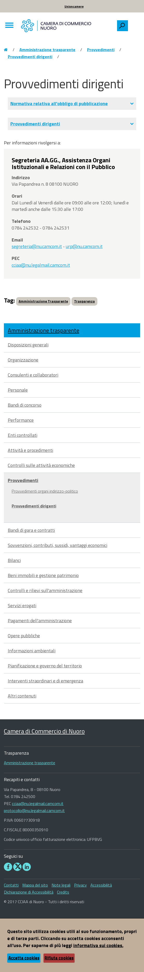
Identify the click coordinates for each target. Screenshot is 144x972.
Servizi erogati (22, 605)
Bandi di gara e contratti (31, 530)
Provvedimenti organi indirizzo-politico (45, 491)
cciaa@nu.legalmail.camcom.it (41, 265)
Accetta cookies (23, 958)
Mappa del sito (35, 885)
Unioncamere (74, 6)
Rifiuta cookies (59, 958)
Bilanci (14, 560)
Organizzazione (23, 359)
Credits (63, 892)
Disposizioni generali (28, 344)
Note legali (61, 885)
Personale (18, 389)
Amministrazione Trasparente (43, 301)
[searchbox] (134, 24)
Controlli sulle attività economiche (41, 465)
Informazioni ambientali (31, 650)
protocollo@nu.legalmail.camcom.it (34, 810)
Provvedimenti (100, 49)
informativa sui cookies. (98, 945)
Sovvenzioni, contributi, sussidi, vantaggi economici (57, 545)
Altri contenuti (22, 695)
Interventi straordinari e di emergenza (45, 680)
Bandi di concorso (24, 404)
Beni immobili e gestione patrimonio (43, 575)
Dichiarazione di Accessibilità (28, 892)
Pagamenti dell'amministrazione (40, 620)
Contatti (11, 885)
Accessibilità (101, 885)
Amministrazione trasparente (47, 49)
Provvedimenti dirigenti (30, 56)
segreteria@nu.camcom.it (37, 246)
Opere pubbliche (24, 635)
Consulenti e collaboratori (33, 374)
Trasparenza (84, 301)
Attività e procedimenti (30, 450)
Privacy (80, 885)
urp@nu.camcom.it (84, 246)
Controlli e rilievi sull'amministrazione (45, 590)
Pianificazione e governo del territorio (45, 665)
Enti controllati (22, 435)
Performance (21, 420)
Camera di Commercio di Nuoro (44, 731)
